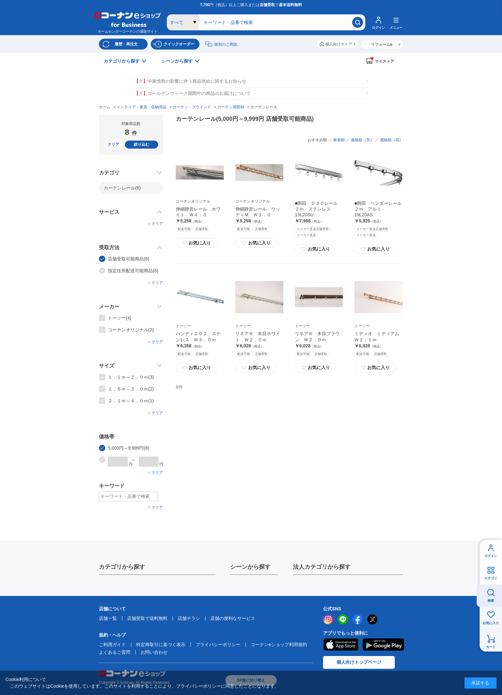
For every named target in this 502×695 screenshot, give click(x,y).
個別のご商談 (225, 44)
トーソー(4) (119, 317)
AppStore (340, 644)
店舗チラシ (189, 618)
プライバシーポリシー (218, 644)
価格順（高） (391, 140)
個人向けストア (338, 44)
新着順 (339, 140)
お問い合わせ (154, 652)
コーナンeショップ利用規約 (279, 644)
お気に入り (491, 623)
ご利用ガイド (112, 644)
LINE (343, 619)
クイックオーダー (179, 44)
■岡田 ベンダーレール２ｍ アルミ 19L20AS (378, 209)
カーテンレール (122, 187)
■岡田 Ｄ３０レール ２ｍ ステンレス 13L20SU (318, 209)
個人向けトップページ (358, 662)
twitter (372, 619)
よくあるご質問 (114, 652)
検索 (491, 600)
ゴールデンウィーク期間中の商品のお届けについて (192, 93)
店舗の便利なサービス (232, 618)
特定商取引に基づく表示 (160, 644)
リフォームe (382, 44)
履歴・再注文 (126, 44)
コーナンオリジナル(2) (131, 329)
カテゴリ (490, 578)
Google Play (383, 644)
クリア (113, 144)
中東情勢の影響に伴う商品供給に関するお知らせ (190, 81)
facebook (357, 619)
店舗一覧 (108, 618)
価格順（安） (362, 140)
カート (491, 647)
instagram (328, 619)
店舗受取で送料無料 (147, 618)
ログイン (490, 556)
